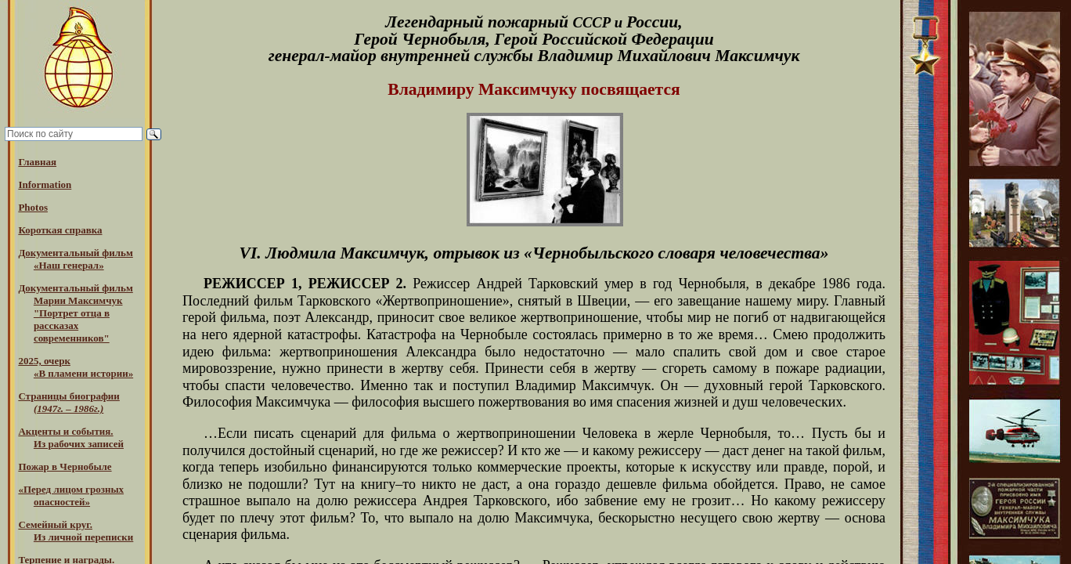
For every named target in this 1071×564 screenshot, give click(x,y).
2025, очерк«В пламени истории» (75, 367)
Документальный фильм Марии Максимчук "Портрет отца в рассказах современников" (75, 313)
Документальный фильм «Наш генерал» (75, 259)
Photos (33, 207)
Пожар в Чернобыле (64, 466)
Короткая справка (60, 230)
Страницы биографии (68, 402)
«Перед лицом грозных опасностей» (71, 495)
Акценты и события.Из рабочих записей (71, 437)
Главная (37, 162)
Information (44, 184)
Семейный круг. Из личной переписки (75, 531)
